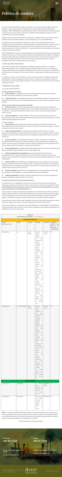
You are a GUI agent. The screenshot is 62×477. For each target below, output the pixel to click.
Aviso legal (16, 470)
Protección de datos (11, 471)
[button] (57, 3)
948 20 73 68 (10, 441)
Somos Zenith (56, 471)
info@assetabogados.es (11, 455)
